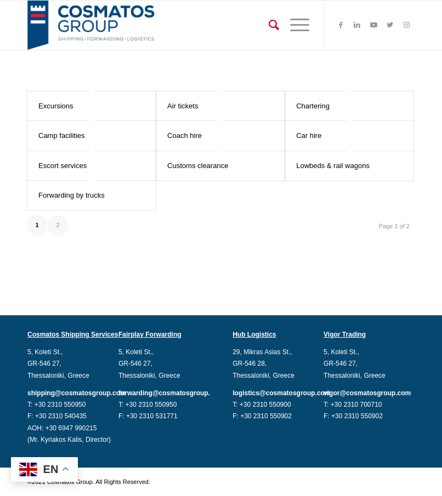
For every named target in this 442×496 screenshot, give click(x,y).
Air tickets (182, 106)
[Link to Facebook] (340, 25)
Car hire (308, 135)
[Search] (268, 25)
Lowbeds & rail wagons (333, 166)
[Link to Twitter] (390, 25)
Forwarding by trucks (71, 195)
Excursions (55, 106)
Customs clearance (197, 166)
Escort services (62, 166)
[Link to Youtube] (373, 25)
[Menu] (294, 25)
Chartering (313, 106)
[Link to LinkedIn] (357, 25)
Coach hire (184, 135)
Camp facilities (61, 135)
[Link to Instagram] (406, 25)
